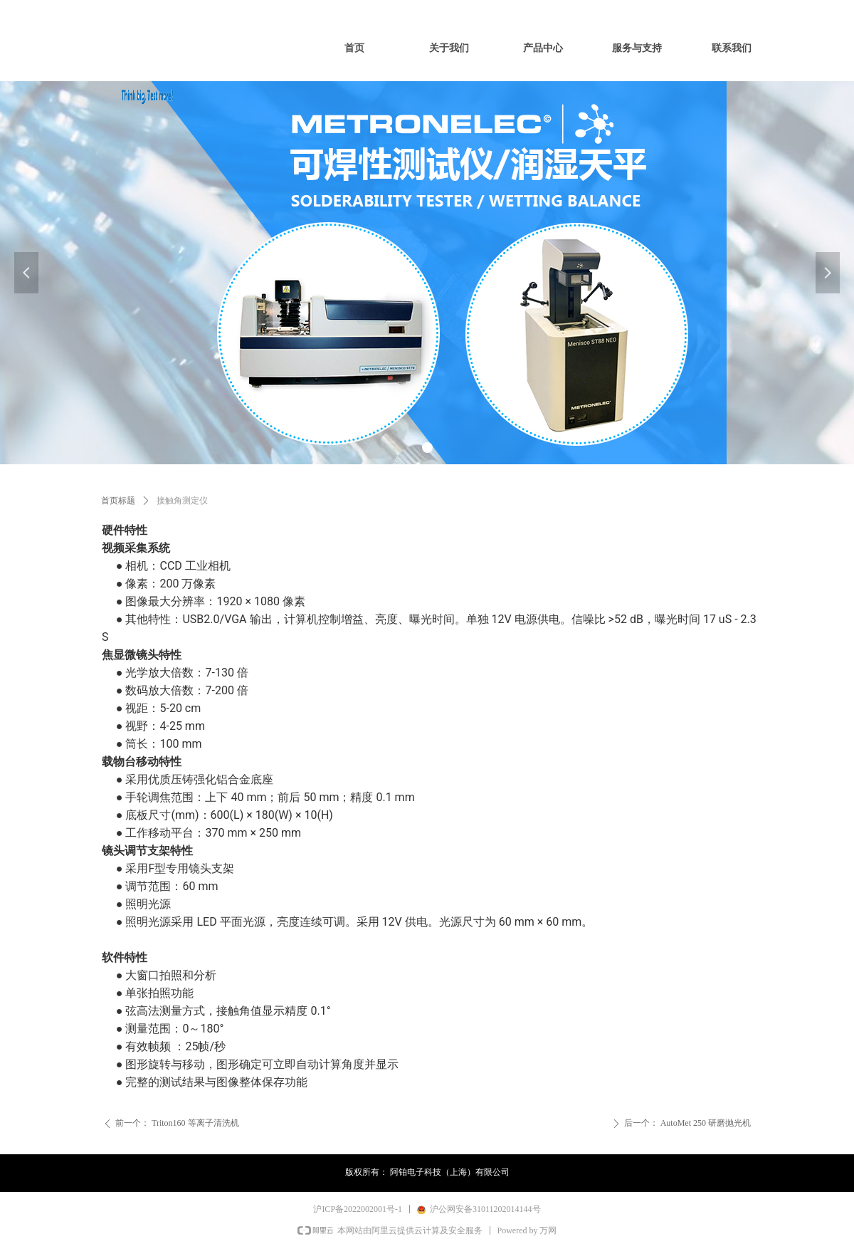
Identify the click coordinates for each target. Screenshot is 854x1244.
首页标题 (118, 501)
